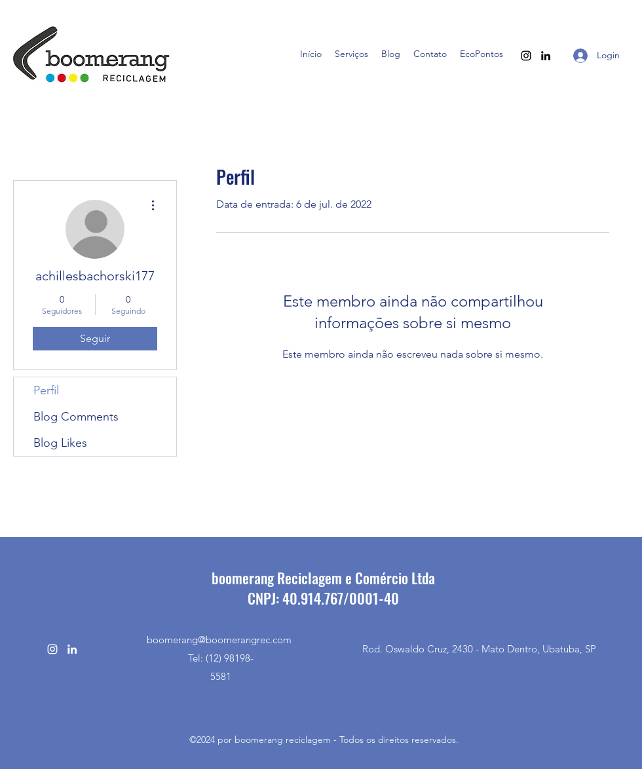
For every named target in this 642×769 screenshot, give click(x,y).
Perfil (46, 390)
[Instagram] (526, 55)
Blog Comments (76, 416)
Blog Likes (60, 443)
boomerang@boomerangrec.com (219, 639)
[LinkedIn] (545, 55)
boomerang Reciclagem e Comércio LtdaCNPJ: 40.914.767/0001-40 (323, 588)
